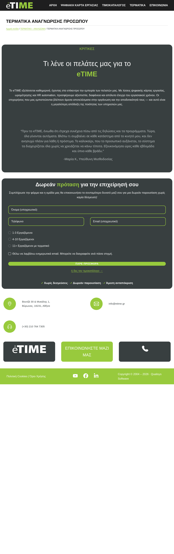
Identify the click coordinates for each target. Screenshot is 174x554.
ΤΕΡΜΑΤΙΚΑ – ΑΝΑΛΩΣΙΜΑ (32, 29)
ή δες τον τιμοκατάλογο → (87, 270)
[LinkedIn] (97, 376)
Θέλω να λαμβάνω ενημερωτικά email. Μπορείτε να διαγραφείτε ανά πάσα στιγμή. (60, 253)
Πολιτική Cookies (17, 376)
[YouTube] (77, 376)
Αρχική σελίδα (12, 29)
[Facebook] (87, 376)
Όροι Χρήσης (38, 376)
